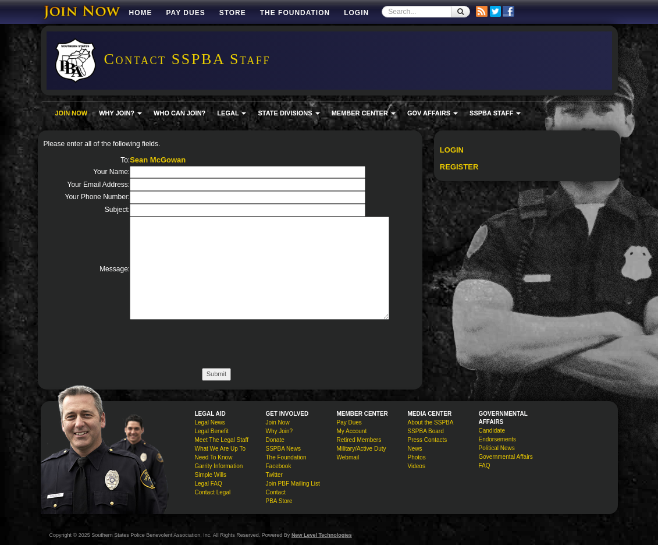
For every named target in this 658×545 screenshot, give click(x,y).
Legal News (210, 422)
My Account (352, 431)
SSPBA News (283, 448)
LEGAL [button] (231, 112)
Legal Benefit (212, 431)
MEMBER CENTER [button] (364, 112)
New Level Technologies (321, 535)
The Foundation (295, 13)
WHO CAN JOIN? (179, 112)
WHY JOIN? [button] (120, 112)
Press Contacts (427, 440)
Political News (497, 448)
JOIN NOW (71, 112)
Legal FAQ (208, 483)
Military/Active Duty (361, 448)
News (415, 448)
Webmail (348, 457)
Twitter (274, 475)
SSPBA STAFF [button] (495, 112)
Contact (276, 492)
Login (356, 13)
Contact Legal (213, 492)
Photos (417, 457)
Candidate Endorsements (497, 435)
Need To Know (214, 457)
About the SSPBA (431, 422)
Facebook (278, 466)
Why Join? (279, 431)
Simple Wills (210, 475)
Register (459, 166)
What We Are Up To (220, 448)
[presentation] (218, 345)
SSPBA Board (426, 431)
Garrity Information (219, 466)
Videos (416, 466)
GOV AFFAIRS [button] (432, 112)
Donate (275, 440)
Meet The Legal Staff (221, 440)
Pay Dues (185, 13)
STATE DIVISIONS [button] (288, 112)
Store (232, 13)
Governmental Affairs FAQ (506, 461)
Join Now (278, 422)
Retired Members (359, 440)
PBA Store (279, 501)
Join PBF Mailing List (293, 483)
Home (140, 13)
